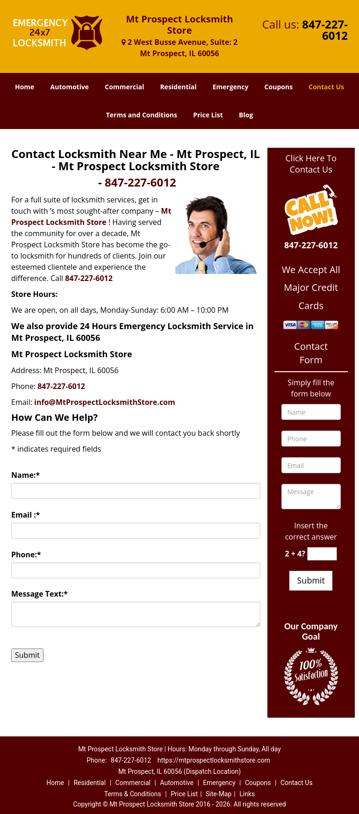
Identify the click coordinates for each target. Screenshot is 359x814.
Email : (25, 515)
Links (247, 794)
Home (24, 86)
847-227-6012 (325, 29)
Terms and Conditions (141, 114)
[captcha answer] (322, 554)
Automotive (69, 86)
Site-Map (218, 794)
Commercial (124, 86)
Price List (208, 114)
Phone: (26, 554)
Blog (246, 114)
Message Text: (39, 594)
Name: (25, 475)
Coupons (279, 86)
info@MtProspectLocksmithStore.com (104, 402)
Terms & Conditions (132, 794)
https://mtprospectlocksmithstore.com (214, 760)
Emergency (231, 86)
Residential (178, 86)
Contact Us (326, 86)
